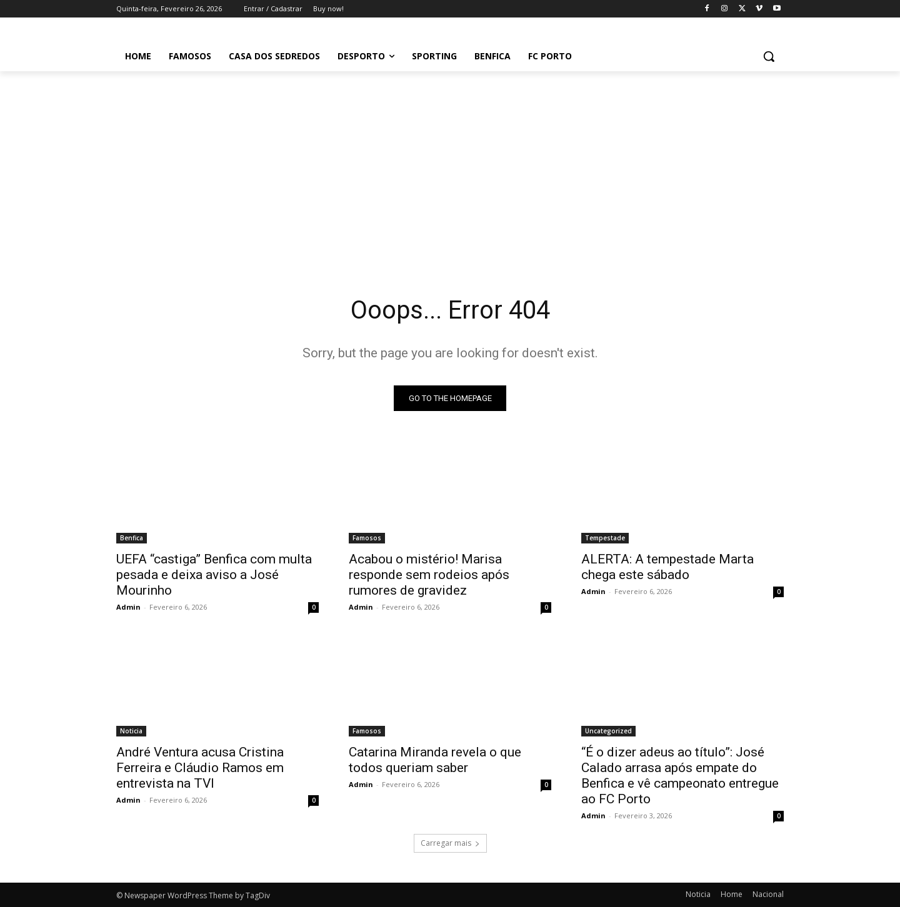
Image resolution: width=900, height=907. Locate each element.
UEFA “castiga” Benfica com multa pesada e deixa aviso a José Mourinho (214, 575)
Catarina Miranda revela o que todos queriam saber (435, 760)
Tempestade (605, 537)
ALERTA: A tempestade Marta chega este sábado (667, 567)
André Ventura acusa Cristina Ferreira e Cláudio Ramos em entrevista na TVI (200, 768)
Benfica (131, 537)
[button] (769, 56)
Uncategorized (608, 730)
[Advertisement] (450, 164)
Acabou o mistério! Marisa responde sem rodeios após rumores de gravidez (429, 575)
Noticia (131, 730)
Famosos (366, 537)
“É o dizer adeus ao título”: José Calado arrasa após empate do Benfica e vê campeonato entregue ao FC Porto (680, 775)
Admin (128, 607)
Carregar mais (450, 843)
